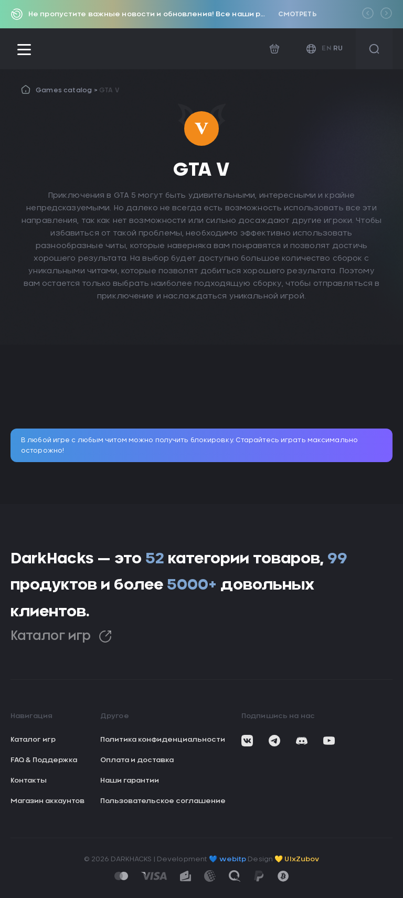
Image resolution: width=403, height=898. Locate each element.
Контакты (28, 780)
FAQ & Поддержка (43, 760)
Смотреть (297, 14)
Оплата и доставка (137, 760)
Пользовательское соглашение (163, 801)
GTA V (109, 90)
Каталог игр (61, 636)
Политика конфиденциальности (162, 739)
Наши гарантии (129, 780)
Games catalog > (67, 90)
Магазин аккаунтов (47, 801)
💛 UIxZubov (296, 859)
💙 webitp (227, 859)
